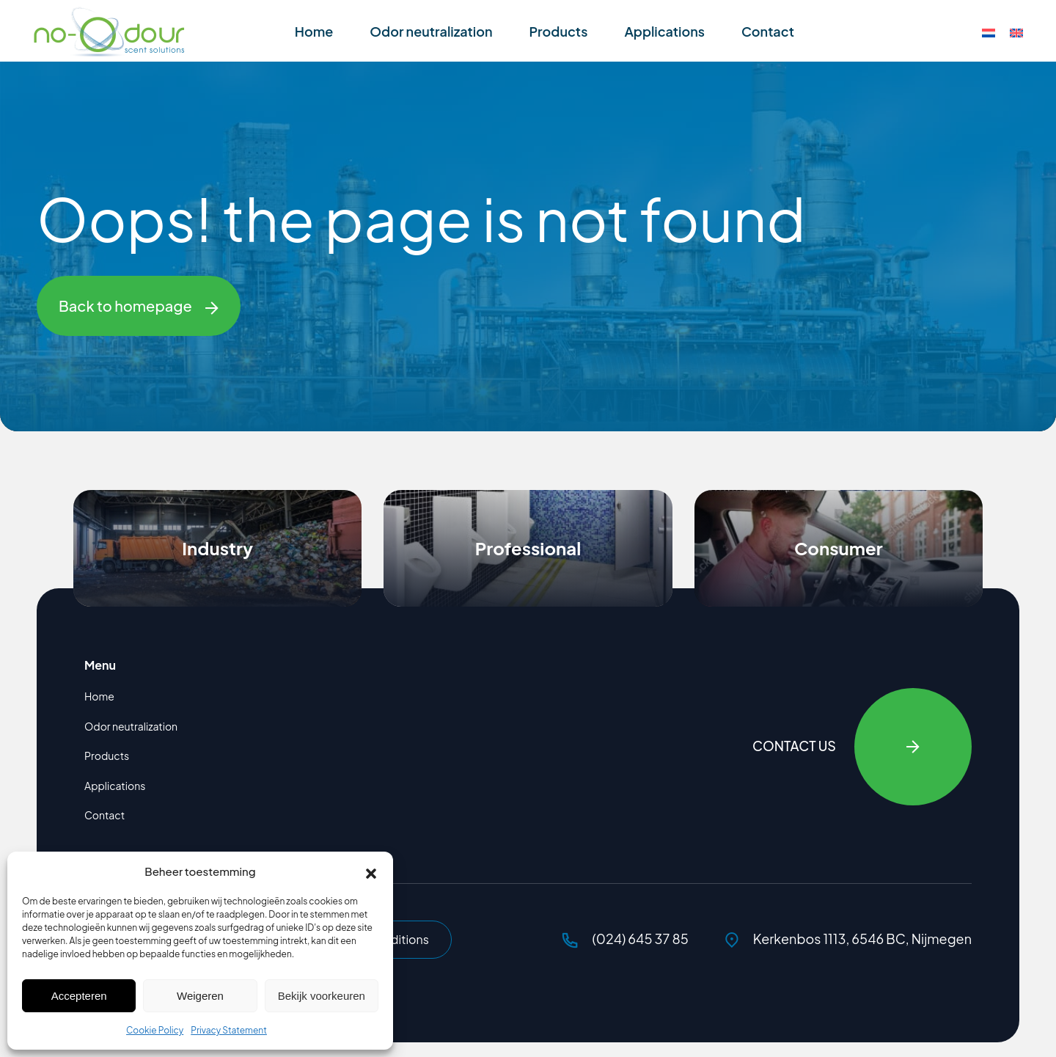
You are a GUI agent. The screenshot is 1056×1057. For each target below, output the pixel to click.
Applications (664, 31)
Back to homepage (139, 305)
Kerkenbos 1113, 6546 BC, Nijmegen (848, 938)
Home (314, 31)
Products (558, 31)
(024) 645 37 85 (625, 938)
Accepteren (79, 996)
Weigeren (200, 996)
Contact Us (862, 746)
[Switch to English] (1016, 32)
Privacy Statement (229, 1030)
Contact (767, 31)
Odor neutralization (431, 31)
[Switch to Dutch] (988, 32)
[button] (371, 871)
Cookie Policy (154, 1030)
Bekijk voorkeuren (321, 996)
